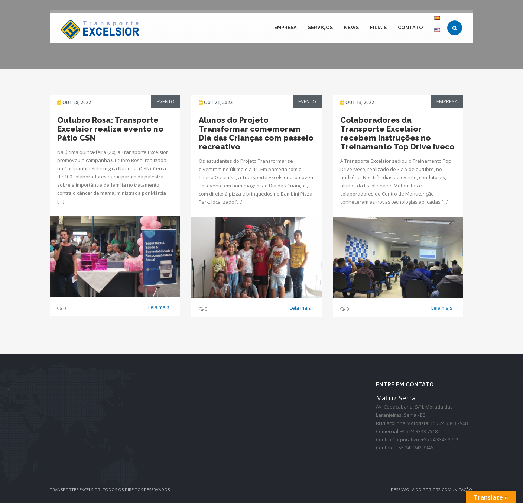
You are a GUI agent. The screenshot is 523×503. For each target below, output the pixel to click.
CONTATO (410, 27)
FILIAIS (378, 27)
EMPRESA (285, 27)
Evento (166, 101)
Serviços (320, 27)
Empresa (447, 101)
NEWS (351, 27)
